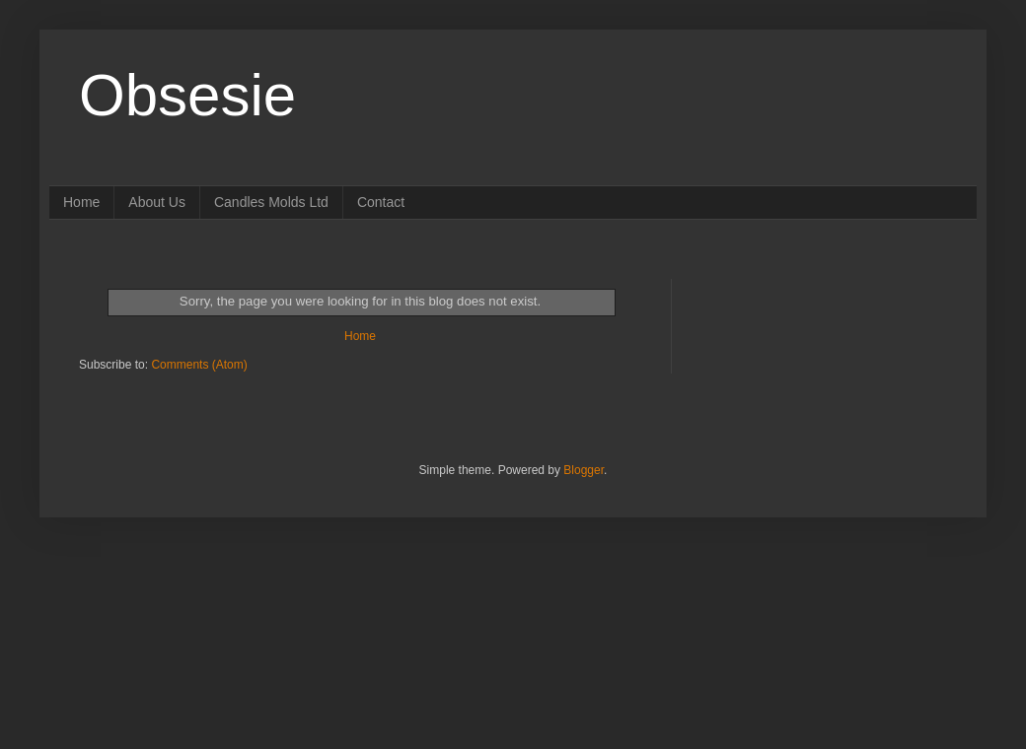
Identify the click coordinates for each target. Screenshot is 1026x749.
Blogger (583, 470)
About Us (156, 202)
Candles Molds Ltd (271, 202)
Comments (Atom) (199, 365)
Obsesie (187, 95)
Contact (380, 202)
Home (81, 202)
